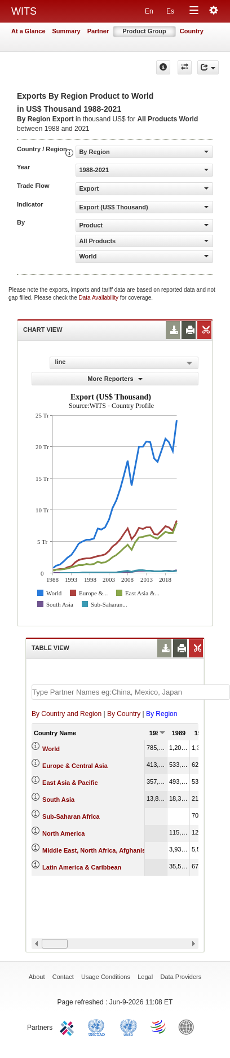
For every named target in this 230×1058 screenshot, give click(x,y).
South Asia (58, 799)
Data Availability (99, 298)
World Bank (189, 1026)
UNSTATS (128, 1026)
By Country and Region (66, 714)
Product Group (144, 31)
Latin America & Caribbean (81, 867)
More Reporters (114, 378)
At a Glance (28, 31)
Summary (66, 31)
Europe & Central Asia (75, 765)
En (149, 11)
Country (192, 31)
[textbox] (131, 692)
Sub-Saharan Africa (71, 816)
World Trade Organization (159, 1026)
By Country (123, 714)
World (51, 748)
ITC (69, 1026)
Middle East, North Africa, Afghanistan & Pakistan (115, 850)
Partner (98, 31)
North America (63, 833)
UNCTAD (98, 1026)
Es (170, 11)
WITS (24, 11)
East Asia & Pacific (70, 782)
